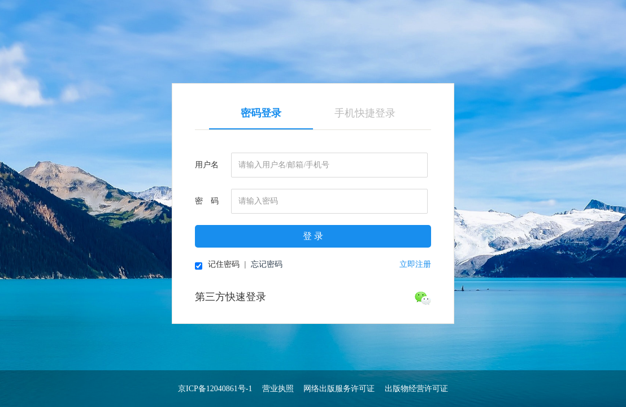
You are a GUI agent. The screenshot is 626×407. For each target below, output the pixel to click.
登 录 (313, 236)
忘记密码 (266, 264)
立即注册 (415, 264)
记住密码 (217, 265)
